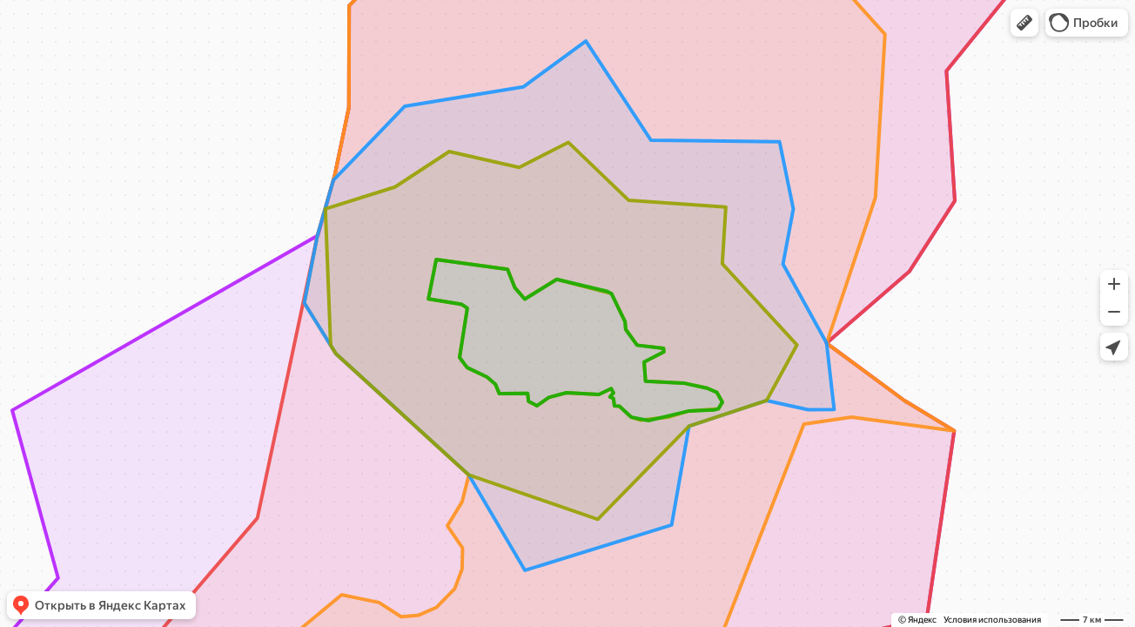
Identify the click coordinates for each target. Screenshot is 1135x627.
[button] (1024, 23)
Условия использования (992, 619)
